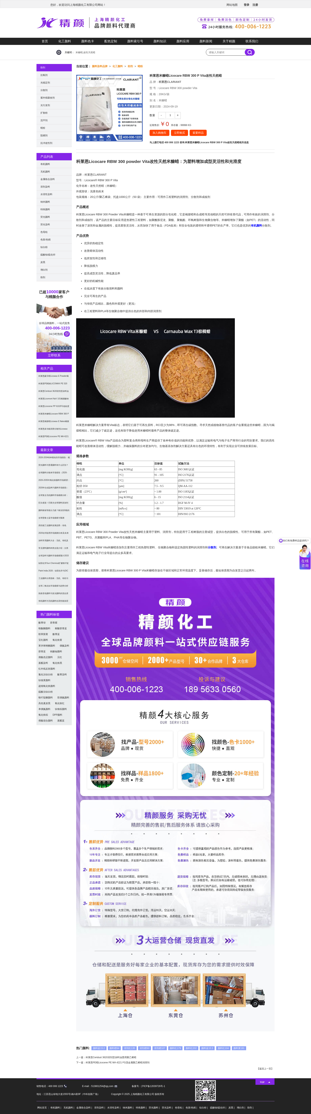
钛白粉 (44, 247)
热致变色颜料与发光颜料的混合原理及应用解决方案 (53, 594)
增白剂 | (241, 1107)
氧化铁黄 (57, 640)
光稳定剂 (45, 82)
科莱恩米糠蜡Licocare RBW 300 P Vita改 (53, 415)
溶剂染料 (45, 186)
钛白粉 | (203, 1107)
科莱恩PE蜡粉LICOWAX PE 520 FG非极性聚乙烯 (52, 384)
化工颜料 (64, 41)
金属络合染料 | (84, 1107)
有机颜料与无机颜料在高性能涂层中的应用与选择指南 (53, 602)
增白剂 (44, 269)
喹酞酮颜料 (44, 628)
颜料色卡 (87, 41)
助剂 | (250, 1107)
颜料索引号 (135, 41)
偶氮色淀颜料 (45, 657)
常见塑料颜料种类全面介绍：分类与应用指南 (53, 549)
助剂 (130, 66)
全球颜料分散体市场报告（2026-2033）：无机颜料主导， (52, 473)
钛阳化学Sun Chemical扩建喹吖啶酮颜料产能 (53, 564)
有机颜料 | (56, 1107)
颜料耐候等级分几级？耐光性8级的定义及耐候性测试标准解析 (53, 511)
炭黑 (42, 262)
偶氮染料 (64, 645)
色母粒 (44, 232)
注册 (255, 4)
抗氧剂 (44, 75)
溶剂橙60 (144, 1048)
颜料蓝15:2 (99, 1048)
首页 (45, 41)
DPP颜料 (57, 714)
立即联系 (54, 355)
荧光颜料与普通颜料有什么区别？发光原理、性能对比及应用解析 (53, 466)
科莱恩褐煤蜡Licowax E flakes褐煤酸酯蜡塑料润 (53, 422)
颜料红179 (175, 1048)
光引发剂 (45, 105)
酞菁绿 (42, 622)
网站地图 (232, 4)
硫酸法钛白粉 (45, 691)
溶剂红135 (129, 1048)
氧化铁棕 (43, 714)
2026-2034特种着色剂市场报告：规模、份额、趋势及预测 (54, 458)
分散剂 (212, 547)
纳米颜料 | (128, 1107)
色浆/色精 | (192, 1107)
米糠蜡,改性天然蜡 (85, 52)
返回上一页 (265, 1068)
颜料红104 (223, 1048)
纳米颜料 (45, 201)
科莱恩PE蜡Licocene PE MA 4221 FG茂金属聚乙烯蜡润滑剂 (118, 1062)
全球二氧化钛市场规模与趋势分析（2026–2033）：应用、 (53, 587)
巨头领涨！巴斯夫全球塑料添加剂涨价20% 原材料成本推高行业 (53, 504)
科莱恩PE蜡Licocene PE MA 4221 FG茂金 (53, 437)
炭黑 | (231, 1107)
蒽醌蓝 (60, 720)
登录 (246, 4)
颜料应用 (183, 41)
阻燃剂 (44, 135)
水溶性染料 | (114, 1107)
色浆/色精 (45, 239)
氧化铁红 (59, 703)
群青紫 (53, 622)
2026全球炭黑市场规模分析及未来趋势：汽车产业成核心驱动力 (53, 534)
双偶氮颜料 (63, 697)
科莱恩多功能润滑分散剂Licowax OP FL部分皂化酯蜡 (52, 430)
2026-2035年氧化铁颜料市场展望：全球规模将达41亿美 (54, 481)
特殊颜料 (45, 209)
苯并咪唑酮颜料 (46, 645)
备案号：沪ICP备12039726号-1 (148, 1086)
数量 (152, 115)
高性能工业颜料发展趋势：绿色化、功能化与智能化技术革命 (52, 526)
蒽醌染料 (43, 663)
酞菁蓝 (56, 634)
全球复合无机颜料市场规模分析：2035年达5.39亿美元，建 (53, 496)
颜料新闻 (206, 41)
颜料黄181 (239, 1048)
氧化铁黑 (57, 663)
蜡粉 (140, 66)
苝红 (59, 657)
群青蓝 (42, 651)
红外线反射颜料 (46, 668)
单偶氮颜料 (44, 709)
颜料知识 (160, 41)
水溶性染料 (46, 194)
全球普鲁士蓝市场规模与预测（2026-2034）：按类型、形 (51, 519)
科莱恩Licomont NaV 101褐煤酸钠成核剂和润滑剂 (53, 400)
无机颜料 (45, 171)
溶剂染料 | (100, 1107)
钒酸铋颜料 (56, 651)
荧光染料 (45, 224)
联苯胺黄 (43, 634)
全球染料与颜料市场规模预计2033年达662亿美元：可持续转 (53, 557)
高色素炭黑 (44, 703)
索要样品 (198, 132)
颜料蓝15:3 (207, 1048)
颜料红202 (191, 1048)
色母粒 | (179, 1107)
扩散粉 (44, 112)
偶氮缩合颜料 (45, 720)
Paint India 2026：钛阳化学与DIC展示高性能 (53, 572)
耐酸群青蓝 (61, 628)
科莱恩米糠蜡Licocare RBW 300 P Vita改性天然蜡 (212, 142)
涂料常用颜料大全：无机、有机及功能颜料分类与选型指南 (53, 541)
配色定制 (110, 41)
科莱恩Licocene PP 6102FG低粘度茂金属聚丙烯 (53, 407)
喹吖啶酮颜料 (45, 697)
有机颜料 (256, 225)
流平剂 (44, 120)
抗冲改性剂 (46, 143)
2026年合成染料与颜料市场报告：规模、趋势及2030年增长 (53, 489)
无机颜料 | (69, 1107)
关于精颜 (229, 41)
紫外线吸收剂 (47, 97)
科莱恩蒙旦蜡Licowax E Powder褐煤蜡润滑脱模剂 (53, 377)
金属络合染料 (47, 179)
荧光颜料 (45, 217)
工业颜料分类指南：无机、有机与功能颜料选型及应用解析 (53, 579)
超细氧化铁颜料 (46, 686)
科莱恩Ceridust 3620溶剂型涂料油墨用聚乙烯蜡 (111, 1057)
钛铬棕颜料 (61, 709)
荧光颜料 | (154, 1107)
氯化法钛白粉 (45, 674)
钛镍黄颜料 (44, 680)
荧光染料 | (167, 1107)
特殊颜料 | (141, 1107)
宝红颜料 (43, 640)
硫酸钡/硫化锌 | (218, 1107)
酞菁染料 (62, 674)
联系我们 (252, 41)
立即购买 (179, 132)
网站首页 (42, 1107)
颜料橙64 (114, 1048)
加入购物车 (159, 132)
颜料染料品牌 (100, 66)
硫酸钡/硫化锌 (47, 254)
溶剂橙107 (159, 1048)
